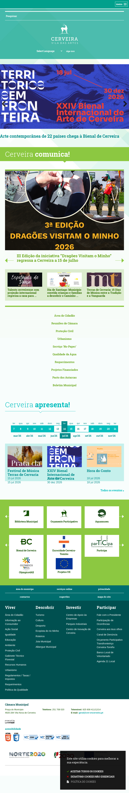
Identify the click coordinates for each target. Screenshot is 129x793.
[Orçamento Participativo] (64, 515)
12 (50, 429)
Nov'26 (112, 436)
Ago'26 (76, 436)
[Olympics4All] (26, 565)
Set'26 (88, 436)
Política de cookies (83, 781)
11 (42, 429)
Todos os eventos (112, 490)
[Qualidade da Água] (64, 354)
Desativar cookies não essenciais (92, 776)
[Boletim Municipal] (64, 385)
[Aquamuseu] (102, 515)
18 (92, 429)
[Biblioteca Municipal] (26, 515)
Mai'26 (42, 436)
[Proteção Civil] (64, 331)
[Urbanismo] (64, 339)
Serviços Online (64, 589)
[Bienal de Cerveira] (26, 543)
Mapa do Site (104, 597)
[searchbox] (60, 16)
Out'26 (99, 436)
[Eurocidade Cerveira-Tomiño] (64, 545)
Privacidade (104, 589)
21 (115, 429)
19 (100, 429)
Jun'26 (54, 436)
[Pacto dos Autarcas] (64, 378)
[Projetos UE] (64, 565)
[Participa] (102, 543)
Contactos (25, 597)
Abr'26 (29, 436)
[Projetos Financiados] (64, 370)
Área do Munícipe (25, 589)
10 (34, 429)
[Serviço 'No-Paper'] (64, 347)
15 (71, 429)
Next (124, 103)
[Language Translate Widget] (49, 51)
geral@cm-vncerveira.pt (91, 713)
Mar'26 (17, 436)
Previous (5, 103)
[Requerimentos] (64, 362)
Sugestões (64, 597)
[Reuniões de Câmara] (64, 323)
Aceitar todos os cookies (86, 771)
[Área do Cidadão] (64, 316)
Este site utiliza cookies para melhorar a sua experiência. (93, 770)
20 (108, 429)
